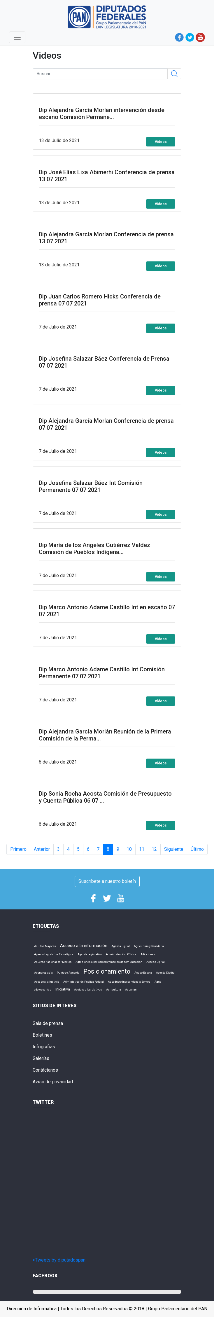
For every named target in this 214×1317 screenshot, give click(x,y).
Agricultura (113, 989)
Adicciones (148, 954)
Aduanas (131, 989)
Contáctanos (45, 1070)
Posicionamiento (106, 971)
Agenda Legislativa (90, 954)
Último (197, 849)
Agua (158, 981)
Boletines (42, 1035)
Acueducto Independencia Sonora (129, 981)
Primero (18, 849)
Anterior (42, 849)
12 (154, 849)
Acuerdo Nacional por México (52, 961)
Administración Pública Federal (83, 981)
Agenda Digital (120, 946)
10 (129, 849)
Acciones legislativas (88, 989)
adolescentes (42, 989)
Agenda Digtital (165, 972)
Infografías (44, 1046)
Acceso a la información (83, 945)
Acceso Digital (155, 961)
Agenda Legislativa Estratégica (53, 954)
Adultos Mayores (45, 946)
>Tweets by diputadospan (59, 1260)
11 (141, 849)
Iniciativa (62, 989)
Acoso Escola (143, 972)
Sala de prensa (48, 1023)
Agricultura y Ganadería (149, 946)
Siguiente (173, 849)
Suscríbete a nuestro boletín (107, 881)
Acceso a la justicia (46, 981)
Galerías (41, 1058)
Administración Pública (121, 954)
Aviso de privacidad (53, 1081)
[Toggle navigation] (17, 37)
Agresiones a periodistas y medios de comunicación (109, 961)
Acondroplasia (43, 972)
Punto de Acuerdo (68, 972)
